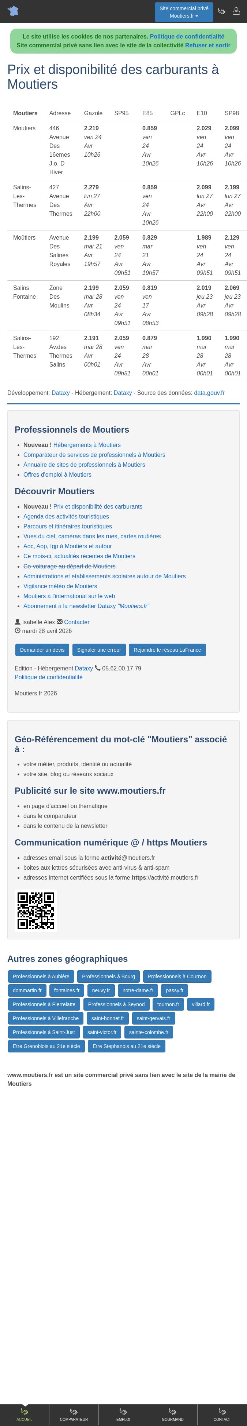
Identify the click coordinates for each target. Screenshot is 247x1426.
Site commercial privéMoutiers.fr (184, 12)
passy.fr (174, 990)
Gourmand (172, 1414)
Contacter (76, 622)
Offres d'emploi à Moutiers (57, 475)
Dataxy (61, 393)
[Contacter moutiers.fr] (236, 11)
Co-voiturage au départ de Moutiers (69, 566)
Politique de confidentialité (187, 36)
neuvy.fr (101, 990)
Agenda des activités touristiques (66, 516)
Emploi (123, 1414)
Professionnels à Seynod (116, 1004)
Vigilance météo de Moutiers (60, 586)
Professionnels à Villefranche (46, 1018)
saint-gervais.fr (154, 1018)
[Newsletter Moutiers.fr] (221, 11)
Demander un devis (42, 650)
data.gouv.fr (209, 393)
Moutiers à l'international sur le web (69, 596)
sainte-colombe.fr (148, 1032)
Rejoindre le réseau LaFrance (167, 650)
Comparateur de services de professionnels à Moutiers (94, 455)
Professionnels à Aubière (41, 976)
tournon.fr (168, 1004)
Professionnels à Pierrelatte (44, 1004)
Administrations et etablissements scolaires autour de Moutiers (104, 576)
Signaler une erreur (99, 650)
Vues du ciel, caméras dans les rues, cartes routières (92, 536)
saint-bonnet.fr (107, 1018)
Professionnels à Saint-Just (44, 1032)
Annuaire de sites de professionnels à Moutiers (84, 465)
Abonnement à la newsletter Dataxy (86, 606)
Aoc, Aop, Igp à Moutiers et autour (67, 546)
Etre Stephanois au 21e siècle (127, 1046)
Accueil (24, 1414)
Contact (222, 1414)
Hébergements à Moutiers (87, 445)
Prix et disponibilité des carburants (98, 506)
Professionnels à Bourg (108, 976)
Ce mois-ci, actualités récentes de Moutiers (79, 556)
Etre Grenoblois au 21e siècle (46, 1046)
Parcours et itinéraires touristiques (67, 526)
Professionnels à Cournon (177, 976)
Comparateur (74, 1414)
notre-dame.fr (138, 990)
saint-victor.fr (101, 1032)
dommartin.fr (27, 990)
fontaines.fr (66, 990)
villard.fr (201, 1004)
